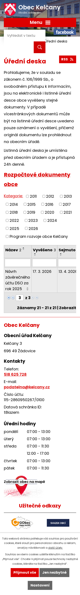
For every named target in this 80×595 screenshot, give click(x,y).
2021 (68, 212)
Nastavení (40, 585)
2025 (14, 228)
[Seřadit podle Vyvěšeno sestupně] (35, 255)
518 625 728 (15, 374)
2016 (49, 204)
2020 (49, 212)
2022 (14, 220)
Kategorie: (13, 196)
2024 (52, 220)
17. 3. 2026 (42, 271)
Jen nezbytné (54, 572)
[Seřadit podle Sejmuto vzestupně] (61, 253)
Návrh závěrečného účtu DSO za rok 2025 (17, 280)
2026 (33, 228)
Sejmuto (68, 250)
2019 (31, 212)
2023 (33, 220)
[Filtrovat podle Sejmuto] (68, 263)
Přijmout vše (24, 572)
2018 (14, 212)
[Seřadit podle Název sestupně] (23, 249)
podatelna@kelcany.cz (27, 387)
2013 (68, 196)
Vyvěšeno (44, 250)
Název (13, 250)
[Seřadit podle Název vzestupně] (23, 248)
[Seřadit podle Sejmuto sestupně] (61, 255)
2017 (67, 204)
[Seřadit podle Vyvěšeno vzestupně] (35, 253)
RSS (67, 59)
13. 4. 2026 (68, 271)
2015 (31, 204)
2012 (50, 196)
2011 (33, 196)
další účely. (55, 548)
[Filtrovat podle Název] (18, 263)
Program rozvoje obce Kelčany (39, 236)
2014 (14, 204)
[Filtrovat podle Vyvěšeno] (44, 263)
